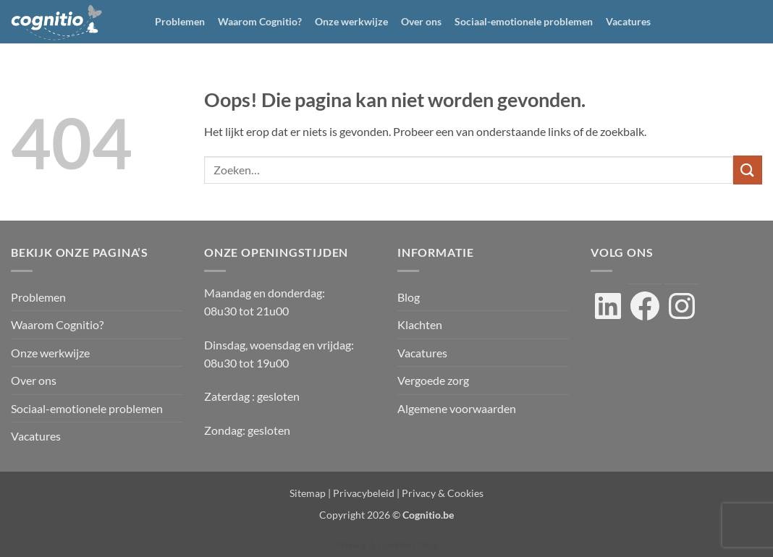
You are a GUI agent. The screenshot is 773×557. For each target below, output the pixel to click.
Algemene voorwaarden (456, 408)
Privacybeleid (363, 493)
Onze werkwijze (351, 21)
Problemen (180, 21)
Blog (408, 297)
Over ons (421, 21)
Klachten (419, 324)
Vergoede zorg (433, 380)
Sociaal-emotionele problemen (524, 21)
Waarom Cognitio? (260, 21)
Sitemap (308, 493)
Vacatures (628, 21)
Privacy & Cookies (442, 493)
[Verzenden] (747, 170)
